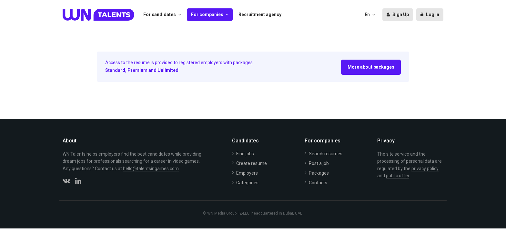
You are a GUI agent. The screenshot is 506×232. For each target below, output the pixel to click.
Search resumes (325, 153)
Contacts (318, 182)
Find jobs (245, 153)
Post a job (319, 163)
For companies (207, 14)
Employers (247, 173)
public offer (397, 175)
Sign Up (398, 14)
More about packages (371, 67)
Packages (319, 173)
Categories (247, 182)
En (367, 14)
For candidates (159, 14)
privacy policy (425, 168)
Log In (429, 14)
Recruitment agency (259, 14)
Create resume (251, 163)
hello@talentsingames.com (151, 168)
